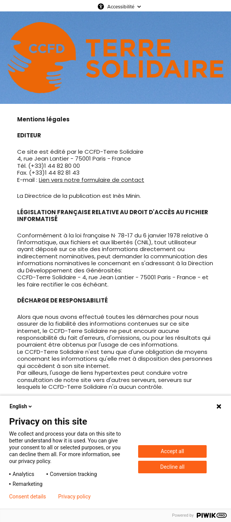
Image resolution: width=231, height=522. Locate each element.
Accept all (172, 451)
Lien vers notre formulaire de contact (91, 180)
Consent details (27, 496)
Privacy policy (74, 496)
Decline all (172, 467)
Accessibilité (120, 6)
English (21, 406)
